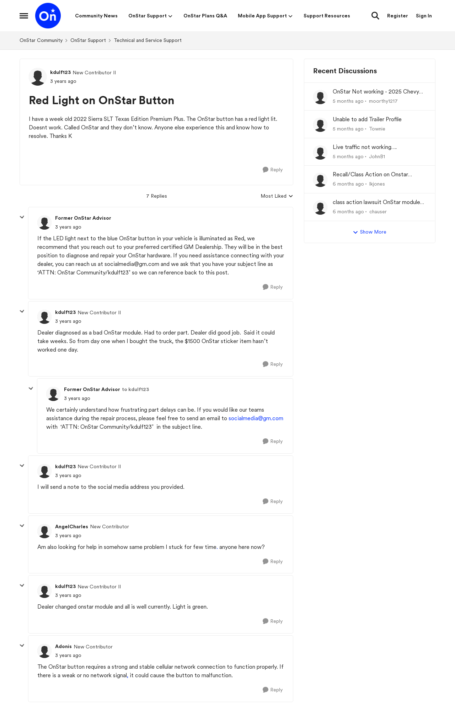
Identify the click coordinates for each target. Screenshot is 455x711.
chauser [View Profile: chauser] (378, 211)
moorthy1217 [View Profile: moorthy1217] (383, 101)
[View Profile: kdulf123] (38, 77)
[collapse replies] (22, 217)
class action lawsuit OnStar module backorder (376, 202)
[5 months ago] (348, 101)
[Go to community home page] (48, 15)
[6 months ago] (348, 184)
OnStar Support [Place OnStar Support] (88, 40)
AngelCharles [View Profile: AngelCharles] (71, 526)
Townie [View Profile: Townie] (377, 129)
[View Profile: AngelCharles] (44, 531)
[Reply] (272, 170)
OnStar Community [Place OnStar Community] (41, 40)
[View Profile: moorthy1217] (320, 97)
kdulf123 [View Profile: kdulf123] (60, 72)
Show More (369, 232)
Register (397, 15)
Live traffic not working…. (365, 147)
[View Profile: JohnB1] (320, 152)
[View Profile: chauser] (320, 208)
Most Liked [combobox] (277, 196)
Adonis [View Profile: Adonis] (63, 646)
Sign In (424, 15)
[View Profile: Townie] (320, 125)
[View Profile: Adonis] (44, 651)
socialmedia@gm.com (256, 418)
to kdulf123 (135, 389)
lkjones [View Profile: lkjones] (377, 184)
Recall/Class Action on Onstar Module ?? (370, 174)
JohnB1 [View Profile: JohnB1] (377, 156)
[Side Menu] (24, 15)
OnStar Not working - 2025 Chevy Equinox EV (376, 92)
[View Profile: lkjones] (320, 180)
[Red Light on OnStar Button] (68, 227)
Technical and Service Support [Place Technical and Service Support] (148, 40)
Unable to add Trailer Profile (367, 119)
